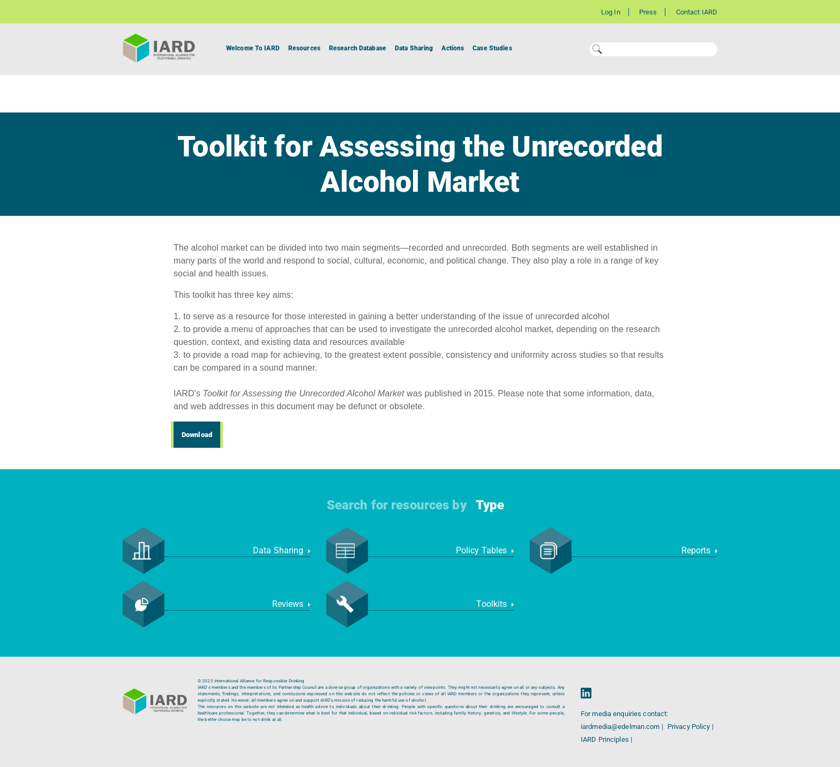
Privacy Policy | (691, 727)
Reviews (291, 604)
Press (648, 12)
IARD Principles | (606, 739)
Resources (304, 48)
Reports (699, 550)
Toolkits (495, 604)
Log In (610, 12)
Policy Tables (485, 550)
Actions (452, 48)
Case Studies (492, 48)
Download (197, 435)
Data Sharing (414, 48)
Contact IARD (696, 12)
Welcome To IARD (253, 48)
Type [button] (490, 505)
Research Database (357, 48)
